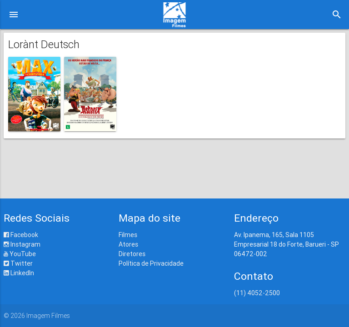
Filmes (128, 235)
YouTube (20, 254)
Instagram (22, 244)
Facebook (21, 235)
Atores (128, 244)
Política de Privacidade (151, 263)
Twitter (18, 263)
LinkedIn (19, 273)
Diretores (132, 254)
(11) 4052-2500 (257, 293)
